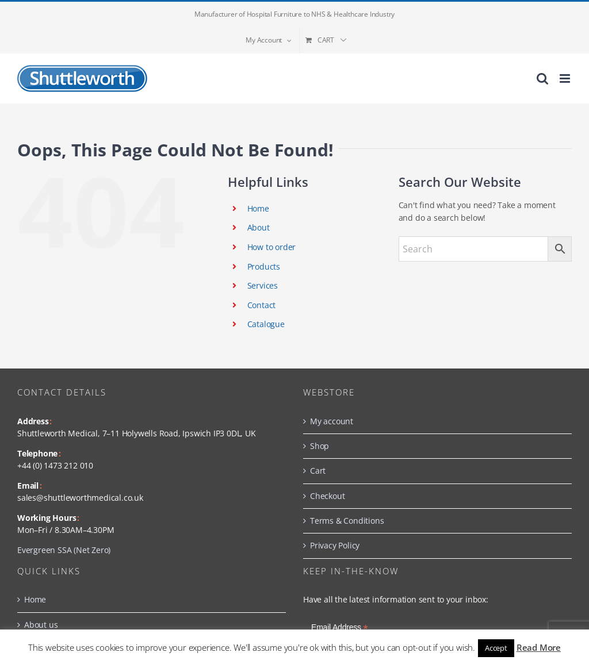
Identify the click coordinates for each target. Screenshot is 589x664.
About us (41, 624)
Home (258, 208)
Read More (539, 647)
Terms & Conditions (347, 520)
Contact (261, 305)
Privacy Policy (334, 545)
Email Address (339, 627)
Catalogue (266, 323)
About (258, 227)
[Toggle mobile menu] (566, 78)
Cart (318, 470)
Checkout (327, 495)
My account (331, 421)
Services (262, 285)
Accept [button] (496, 648)
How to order (271, 246)
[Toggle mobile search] (542, 78)
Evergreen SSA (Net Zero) (63, 549)
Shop (319, 445)
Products (263, 266)
